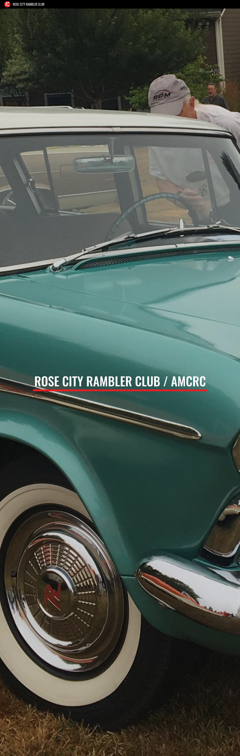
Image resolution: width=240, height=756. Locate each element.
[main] (120, 382)
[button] (120, 750)
